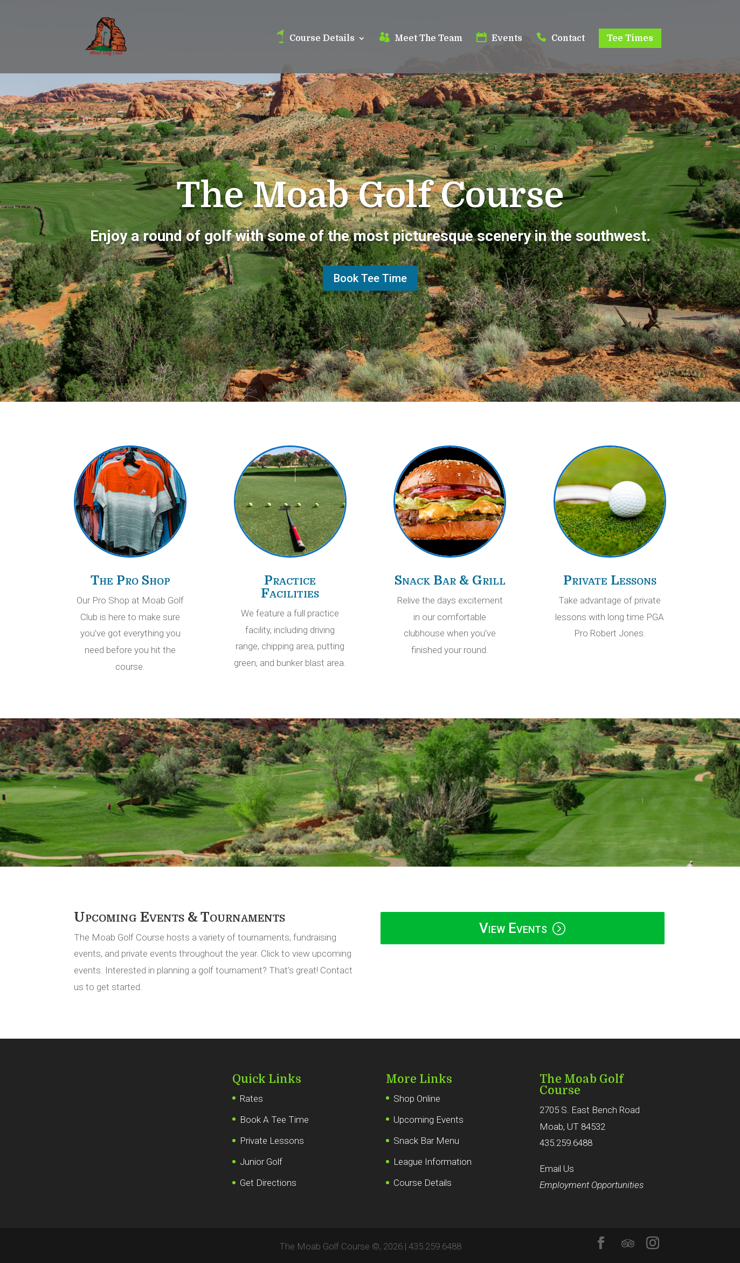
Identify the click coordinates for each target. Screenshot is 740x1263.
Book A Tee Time (274, 1119)
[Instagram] (652, 1244)
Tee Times (630, 38)
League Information (432, 1161)
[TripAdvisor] (628, 1243)
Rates (251, 1098)
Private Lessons (609, 580)
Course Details (322, 39)
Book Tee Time (370, 278)
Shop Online (416, 1098)
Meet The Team (428, 39)
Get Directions (268, 1182)
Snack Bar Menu (426, 1140)
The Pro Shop (130, 580)
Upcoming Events (428, 1119)
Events (507, 39)
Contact (568, 39)
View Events (513, 928)
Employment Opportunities (592, 1184)
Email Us (557, 1168)
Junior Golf (261, 1161)
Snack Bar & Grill (450, 580)
